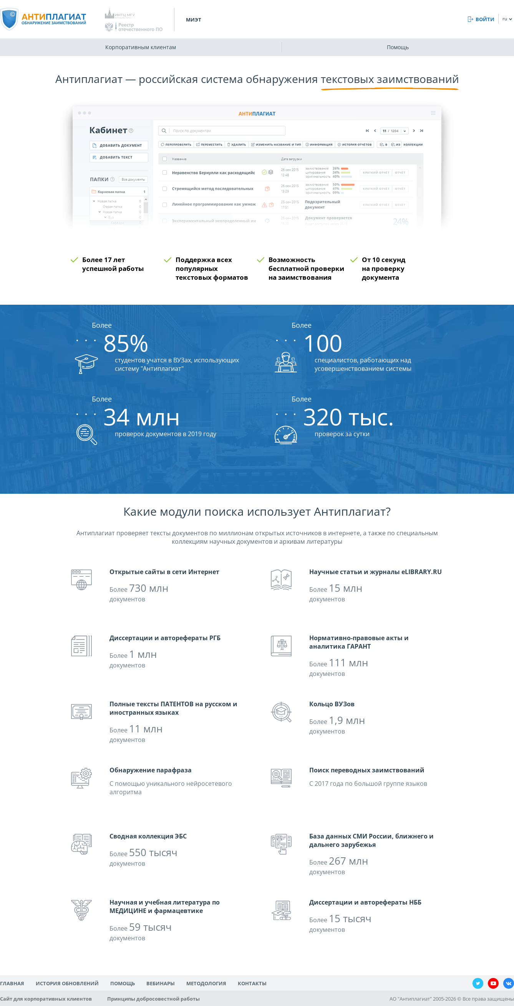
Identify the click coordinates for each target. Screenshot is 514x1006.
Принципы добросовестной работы (153, 998)
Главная (12, 983)
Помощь (398, 47)
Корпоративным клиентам (140, 47)
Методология (206, 983)
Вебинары (160, 983)
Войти (485, 19)
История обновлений (67, 983)
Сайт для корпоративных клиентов (46, 998)
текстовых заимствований (390, 78)
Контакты (252, 983)
